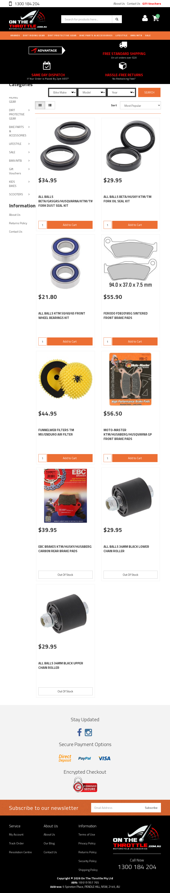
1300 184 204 (26, 3)
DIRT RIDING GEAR (34, 35)
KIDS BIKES (12, 183)
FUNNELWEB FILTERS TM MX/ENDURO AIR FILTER (56, 432)
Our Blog (49, 843)
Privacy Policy (87, 843)
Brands (15, 35)
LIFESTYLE (122, 35)
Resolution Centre (20, 852)
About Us (119, 3)
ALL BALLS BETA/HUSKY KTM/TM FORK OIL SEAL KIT (127, 199)
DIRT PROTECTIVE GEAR (62, 35)
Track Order (16, 843)
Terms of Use (86, 834)
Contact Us (133, 3)
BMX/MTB (136, 35)
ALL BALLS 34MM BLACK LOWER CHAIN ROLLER (126, 548)
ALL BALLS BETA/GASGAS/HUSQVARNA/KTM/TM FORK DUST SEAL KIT (65, 201)
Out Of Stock (65, 574)
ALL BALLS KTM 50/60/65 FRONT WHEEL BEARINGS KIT (61, 315)
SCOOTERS (16, 194)
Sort (114, 105)
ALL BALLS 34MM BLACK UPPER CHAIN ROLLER (60, 665)
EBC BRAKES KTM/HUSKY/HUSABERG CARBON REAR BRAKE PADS (65, 548)
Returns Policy (18, 223)
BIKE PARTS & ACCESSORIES (96, 35)
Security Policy (87, 861)
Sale (148, 35)
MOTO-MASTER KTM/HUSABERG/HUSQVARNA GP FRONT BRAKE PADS (128, 434)
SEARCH (149, 92)
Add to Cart (70, 225)
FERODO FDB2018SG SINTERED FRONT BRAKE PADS (126, 315)
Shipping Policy (88, 870)
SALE (12, 152)
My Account (16, 834)
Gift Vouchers (151, 3)
